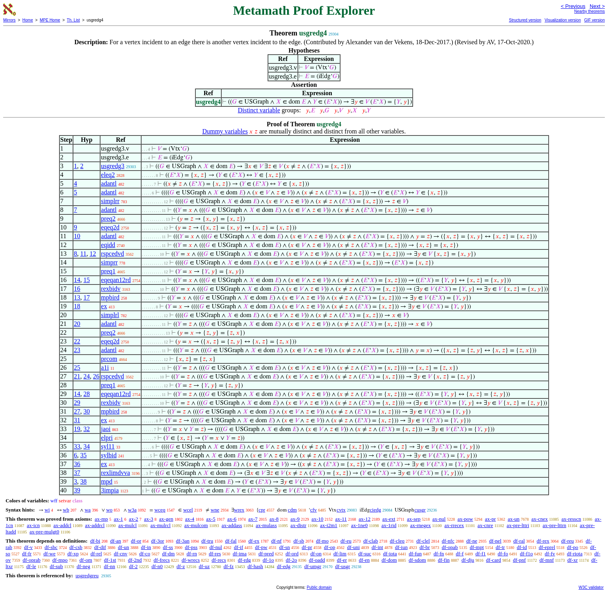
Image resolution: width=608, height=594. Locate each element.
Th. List (73, 20)
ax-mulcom (196, 525)
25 (77, 367)
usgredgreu (86, 575)
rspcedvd (112, 253)
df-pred (266, 554)
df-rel (96, 554)
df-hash (255, 566)
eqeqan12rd (116, 279)
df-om (85, 560)
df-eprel (547, 547)
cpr (262, 510)
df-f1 (481, 554)
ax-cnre (485, 525)
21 (77, 376)
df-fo (503, 554)
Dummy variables (225, 131)
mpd (106, 481)
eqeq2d (110, 227)
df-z (181, 566)
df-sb (298, 541)
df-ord (292, 554)
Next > (597, 6)
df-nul (215, 547)
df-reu (567, 541)
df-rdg (244, 560)
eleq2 (108, 174)
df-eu (345, 541)
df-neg (83, 566)
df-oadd (317, 560)
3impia (109, 490)
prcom (109, 358)
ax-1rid (389, 525)
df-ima (240, 554)
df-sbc (51, 547)
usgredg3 (112, 166)
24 (86, 376)
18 (77, 306)
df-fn (439, 554)
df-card (493, 560)
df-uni (353, 547)
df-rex (543, 541)
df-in (146, 547)
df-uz (204, 566)
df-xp (73, 554)
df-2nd (135, 560)
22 (77, 341)
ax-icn (33, 525)
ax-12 (365, 519)
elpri (106, 437)
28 (86, 393)
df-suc (365, 554)
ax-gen (166, 519)
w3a (132, 510)
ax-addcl (62, 525)
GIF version (594, 20)
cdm (292, 510)
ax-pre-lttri (518, 525)
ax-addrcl (94, 525)
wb (66, 510)
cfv (313, 510)
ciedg (375, 510)
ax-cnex (539, 519)
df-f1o (526, 554)
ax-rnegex (420, 525)
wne (215, 510)
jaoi (105, 428)
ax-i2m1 (328, 525)
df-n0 (157, 566)
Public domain (319, 587)
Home (27, 20)
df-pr (307, 547)
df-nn (109, 566)
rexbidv (110, 288)
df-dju (468, 560)
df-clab (370, 541)
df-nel (495, 541)
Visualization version (563, 20)
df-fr (26, 554)
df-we (49, 554)
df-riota (574, 554)
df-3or (157, 541)
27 (77, 411)
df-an (115, 541)
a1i (105, 367)
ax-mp (101, 519)
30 (86, 411)
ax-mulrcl (160, 525)
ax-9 (295, 519)
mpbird (110, 297)
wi (47, 510)
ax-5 (210, 519)
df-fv (550, 554)
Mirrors (9, 20)
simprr (109, 262)
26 (96, 376)
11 (83, 253)
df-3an (182, 541)
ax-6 (231, 519)
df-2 (133, 566)
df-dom (389, 560)
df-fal (230, 541)
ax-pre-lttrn (554, 525)
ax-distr (299, 525)
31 (77, 420)
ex (104, 306)
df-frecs (161, 560)
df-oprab (32, 560)
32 (86, 428)
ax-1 (118, 519)
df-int (377, 547)
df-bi (95, 541)
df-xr (572, 560)
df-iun (401, 547)
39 (77, 490)
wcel (188, 510)
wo (109, 510)
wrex (239, 510)
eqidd (108, 244)
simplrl (110, 315)
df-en (364, 560)
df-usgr (342, 566)
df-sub (56, 566)
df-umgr (312, 566)
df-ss (168, 547)
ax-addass (232, 525)
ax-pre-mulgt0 (44, 532)
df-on (315, 554)
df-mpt (477, 547)
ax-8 (274, 519)
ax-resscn (571, 519)
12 (93, 253)
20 (77, 323)
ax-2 (133, 519)
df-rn (192, 554)
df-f (460, 554)
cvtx (340, 510)
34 (86, 446)
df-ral (519, 541)
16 (77, 288)
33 (77, 446)
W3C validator (591, 587)
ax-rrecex (454, 525)
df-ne (471, 541)
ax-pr (490, 519)
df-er (342, 560)
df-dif (100, 547)
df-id (522, 547)
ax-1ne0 (359, 525)
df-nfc (448, 541)
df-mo (322, 541)
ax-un (513, 519)
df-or (136, 541)
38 (83, 481)
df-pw (261, 547)
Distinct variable (259, 110)
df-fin (444, 560)
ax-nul (439, 519)
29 (77, 402)
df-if (238, 547)
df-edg (283, 566)
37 (77, 472)
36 (77, 464)
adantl (108, 183)
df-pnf (519, 560)
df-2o (291, 560)
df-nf (276, 541)
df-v (28, 547)
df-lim (339, 554)
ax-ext (388, 519)
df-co (144, 554)
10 (77, 236)
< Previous (573, 6)
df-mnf (546, 560)
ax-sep (414, 519)
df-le (31, 566)
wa (88, 510)
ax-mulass (266, 525)
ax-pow (465, 519)
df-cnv (121, 554)
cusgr (419, 510)
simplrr (110, 201)
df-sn (284, 547)
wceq (159, 510)
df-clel (423, 541)
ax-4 (189, 519)
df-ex (253, 541)
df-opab (450, 547)
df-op (329, 547)
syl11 (107, 446)
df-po (572, 547)
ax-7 (253, 519)
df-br (424, 547)
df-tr (500, 547)
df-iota (390, 554)
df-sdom (417, 560)
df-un (123, 547)
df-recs (219, 560)
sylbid (108, 455)
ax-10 (317, 519)
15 (86, 279)
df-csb (76, 547)
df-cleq (397, 541)
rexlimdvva (115, 472)
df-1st (110, 560)
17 (86, 297)
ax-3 (148, 519)
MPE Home (50, 20)
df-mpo (59, 560)
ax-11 (341, 519)
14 (77, 279)
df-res (215, 554)
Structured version (525, 20)
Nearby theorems (589, 11)
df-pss (191, 547)
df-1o (268, 560)
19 (77, 428)
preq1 (108, 271)
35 (83, 455)
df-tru (207, 541)
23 (77, 350)
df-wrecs (191, 560)
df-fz (229, 566)
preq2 (108, 218)
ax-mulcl (127, 525)
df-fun (415, 554)
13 (77, 297)
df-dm (168, 554)
